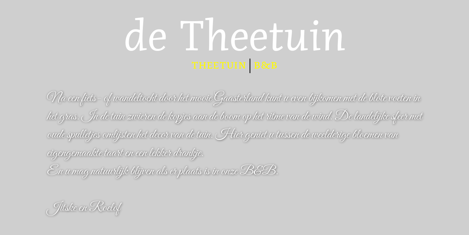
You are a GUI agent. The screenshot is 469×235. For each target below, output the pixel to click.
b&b (266, 64)
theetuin (218, 64)
